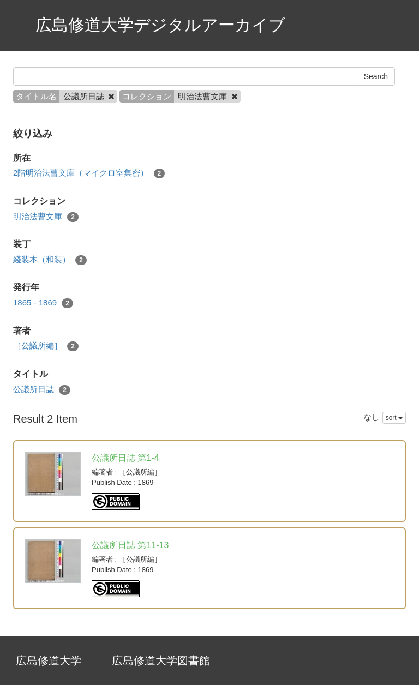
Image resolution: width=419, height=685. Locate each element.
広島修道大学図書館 (161, 660)
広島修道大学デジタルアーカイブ (160, 25)
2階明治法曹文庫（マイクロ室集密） (89, 173)
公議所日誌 (41, 389)
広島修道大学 (48, 660)
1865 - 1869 (43, 303)
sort (394, 418)
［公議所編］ (46, 346)
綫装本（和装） (50, 260)
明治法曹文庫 (46, 217)
